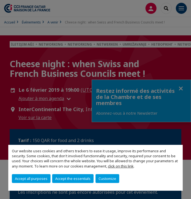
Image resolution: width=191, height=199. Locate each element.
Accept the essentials (73, 178)
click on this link (121, 166)
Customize (107, 178)
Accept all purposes (31, 178)
